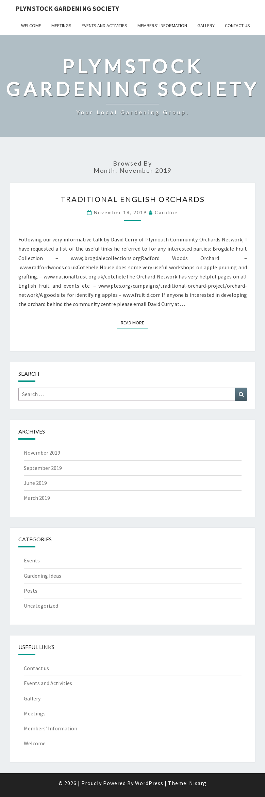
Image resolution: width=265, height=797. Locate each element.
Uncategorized (41, 605)
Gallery (206, 25)
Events (32, 560)
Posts (30, 590)
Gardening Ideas (42, 575)
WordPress (149, 783)
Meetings (61, 25)
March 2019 (37, 497)
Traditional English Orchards (133, 199)
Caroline (166, 212)
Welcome (31, 25)
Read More (134, 322)
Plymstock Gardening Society (67, 8)
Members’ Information (162, 25)
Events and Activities (104, 25)
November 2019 (42, 452)
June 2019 (35, 482)
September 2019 (43, 467)
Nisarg (197, 783)
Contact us (237, 25)
